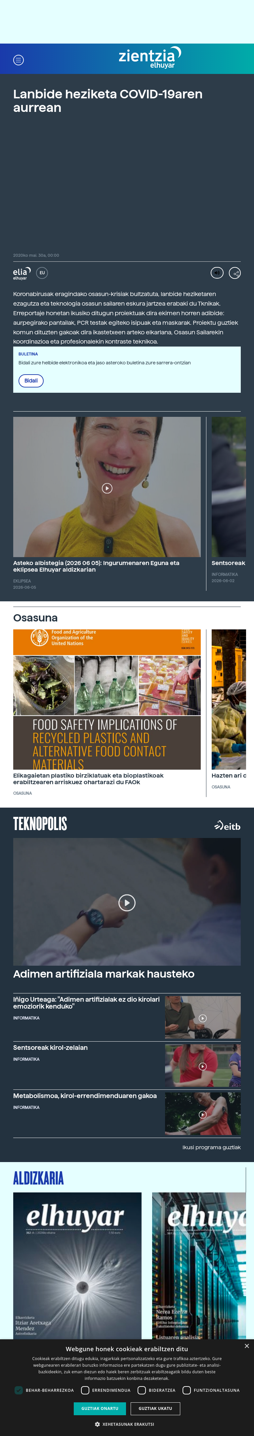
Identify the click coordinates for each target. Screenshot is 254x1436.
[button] (18, 59)
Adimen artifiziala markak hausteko (103, 974)
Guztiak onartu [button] (99, 1408)
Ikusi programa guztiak (212, 1147)
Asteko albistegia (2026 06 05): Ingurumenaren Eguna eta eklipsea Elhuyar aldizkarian (96, 566)
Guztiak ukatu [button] (155, 1408)
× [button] (246, 1346)
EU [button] (42, 273)
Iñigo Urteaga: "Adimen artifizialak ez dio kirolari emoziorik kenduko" (86, 1003)
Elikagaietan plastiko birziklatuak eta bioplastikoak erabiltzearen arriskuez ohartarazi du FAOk (88, 778)
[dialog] (127, 1387)
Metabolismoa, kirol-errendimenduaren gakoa (85, 1096)
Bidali (31, 381)
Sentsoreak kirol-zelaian (50, 1048)
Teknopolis (40, 823)
